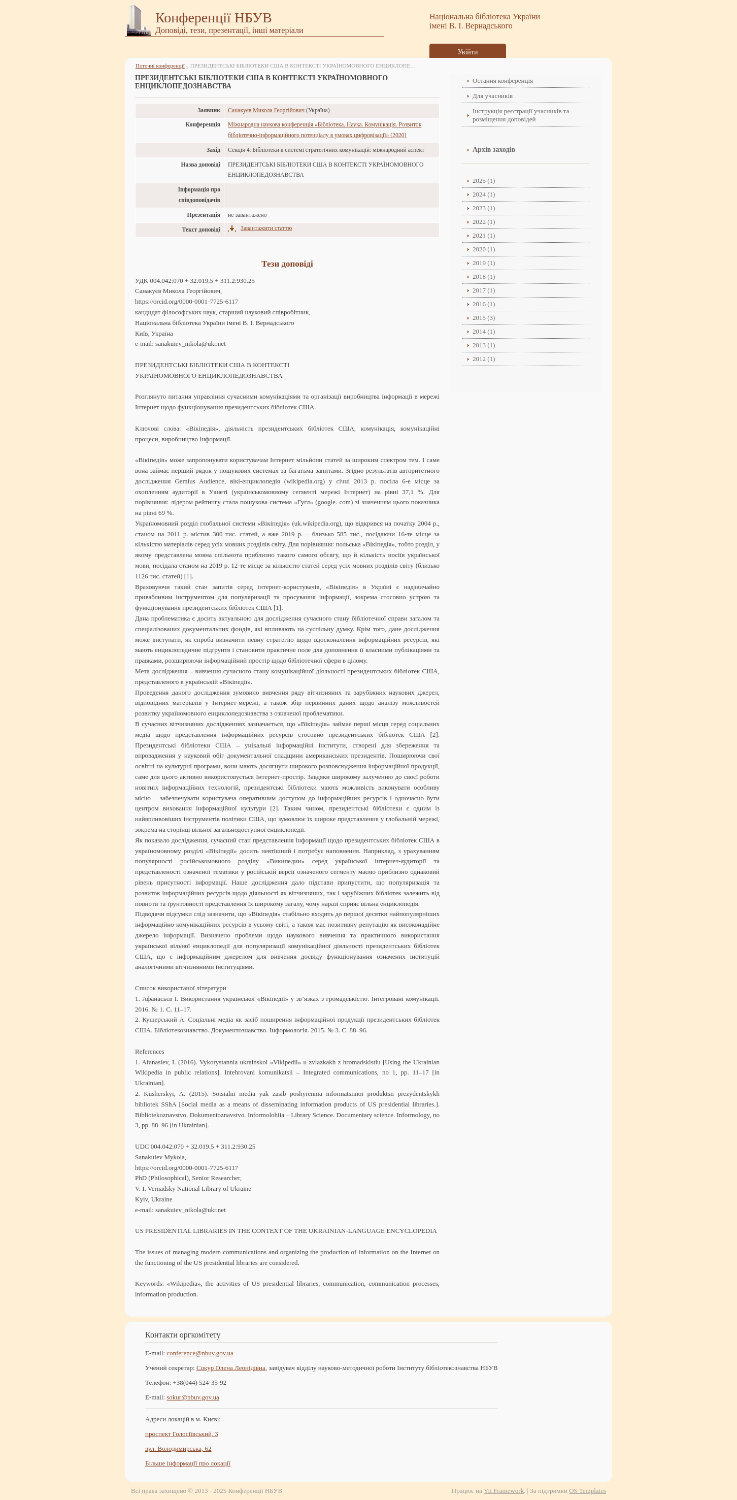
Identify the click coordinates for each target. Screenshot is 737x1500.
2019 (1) (484, 263)
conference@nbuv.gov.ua (199, 1353)
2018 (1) (484, 276)
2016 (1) (484, 304)
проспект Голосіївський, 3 (181, 1434)
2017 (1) (484, 290)
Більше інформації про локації (187, 1463)
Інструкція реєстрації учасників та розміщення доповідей (521, 115)
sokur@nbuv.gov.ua (192, 1397)
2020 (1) (484, 249)
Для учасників (493, 96)
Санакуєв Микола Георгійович (266, 110)
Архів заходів (494, 149)
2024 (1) (484, 194)
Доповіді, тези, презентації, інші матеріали (229, 30)
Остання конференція (503, 80)
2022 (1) (484, 221)
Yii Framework (504, 1490)
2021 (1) (484, 235)
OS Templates (587, 1490)
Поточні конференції (160, 65)
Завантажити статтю (266, 228)
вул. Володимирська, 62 (178, 1448)
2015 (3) (484, 317)
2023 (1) (484, 208)
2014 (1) (484, 331)
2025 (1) (484, 180)
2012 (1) (484, 359)
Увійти (468, 52)
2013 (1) (484, 345)
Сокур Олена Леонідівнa (230, 1368)
